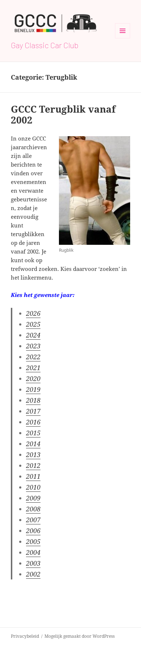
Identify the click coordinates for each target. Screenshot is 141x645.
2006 (33, 530)
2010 (33, 487)
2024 (33, 335)
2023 (33, 346)
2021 (33, 367)
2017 (33, 411)
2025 (33, 324)
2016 (33, 422)
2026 (33, 313)
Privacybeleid (25, 636)
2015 (33, 432)
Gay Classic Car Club (44, 45)
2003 (33, 563)
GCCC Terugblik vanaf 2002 (63, 114)
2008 (33, 508)
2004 (33, 552)
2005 (33, 541)
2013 (33, 454)
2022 (33, 356)
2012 (33, 465)
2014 (33, 443)
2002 (33, 574)
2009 (33, 498)
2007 (33, 519)
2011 (33, 476)
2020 (33, 378)
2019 (33, 389)
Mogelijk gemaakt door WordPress (79, 636)
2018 (33, 400)
